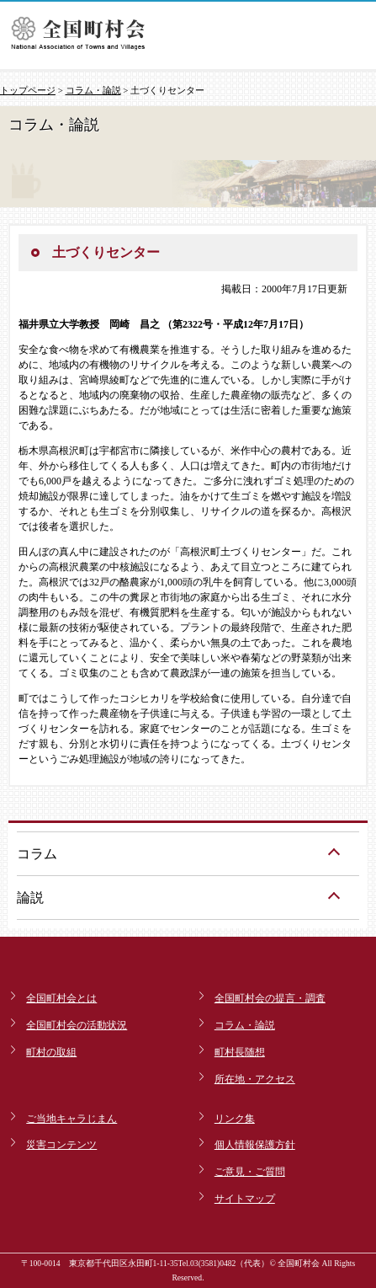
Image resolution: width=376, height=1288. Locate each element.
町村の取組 (51, 1052)
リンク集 (234, 1119)
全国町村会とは (61, 998)
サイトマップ (244, 1199)
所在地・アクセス (254, 1079)
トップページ (28, 90)
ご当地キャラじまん (71, 1119)
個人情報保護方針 (254, 1145)
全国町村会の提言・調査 (270, 998)
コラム (37, 854)
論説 (30, 897)
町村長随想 (239, 1052)
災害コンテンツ (61, 1145)
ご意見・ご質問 (249, 1172)
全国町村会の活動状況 (76, 1025)
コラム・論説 (93, 90)
